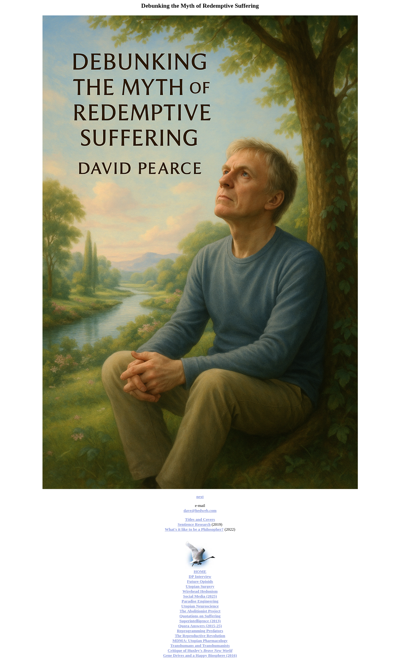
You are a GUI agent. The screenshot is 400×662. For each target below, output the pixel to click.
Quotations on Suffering (200, 616)
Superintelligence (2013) (200, 621)
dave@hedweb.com (200, 510)
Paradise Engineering (200, 601)
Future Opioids (200, 581)
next (200, 496)
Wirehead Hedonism (199, 591)
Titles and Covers (200, 519)
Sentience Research (194, 524)
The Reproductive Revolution (200, 635)
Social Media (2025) (200, 596)
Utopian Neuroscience (200, 606)
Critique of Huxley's (200, 650)
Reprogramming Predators (200, 630)
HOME (200, 571)
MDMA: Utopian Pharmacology (200, 640)
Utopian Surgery (200, 586)
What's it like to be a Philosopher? (194, 529)
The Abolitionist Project (200, 611)
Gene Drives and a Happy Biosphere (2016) (200, 655)
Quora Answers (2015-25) (200, 625)
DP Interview (200, 576)
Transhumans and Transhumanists (200, 645)
